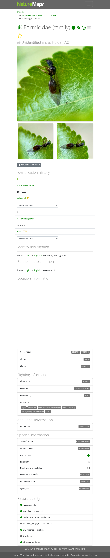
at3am (45, 555)
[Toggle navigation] (89, 4)
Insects (21, 11)
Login (27, 255)
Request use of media (29, 164)
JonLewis (20, 198)
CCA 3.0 (93, 555)
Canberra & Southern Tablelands (49, 408)
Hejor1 (19, 231)
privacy (85, 555)
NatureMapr (32, 408)
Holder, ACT (85, 366)
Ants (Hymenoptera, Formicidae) (39, 15)
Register (38, 255)
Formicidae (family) (26, 185)
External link (85, 481)
